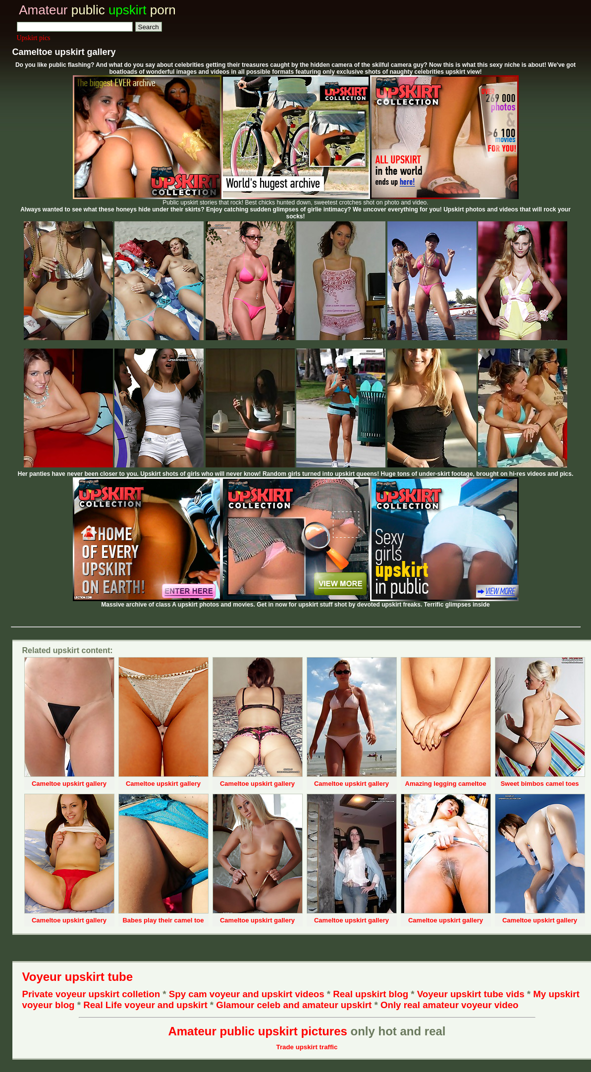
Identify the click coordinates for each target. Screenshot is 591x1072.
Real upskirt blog (370, 994)
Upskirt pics (34, 38)
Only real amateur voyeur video (449, 1005)
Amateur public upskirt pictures (257, 1031)
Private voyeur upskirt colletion (91, 994)
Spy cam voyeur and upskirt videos (246, 994)
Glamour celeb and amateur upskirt (295, 1005)
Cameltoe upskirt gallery (69, 783)
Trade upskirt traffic (307, 1047)
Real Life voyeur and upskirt (145, 1005)
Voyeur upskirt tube (77, 976)
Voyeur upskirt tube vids (471, 994)
